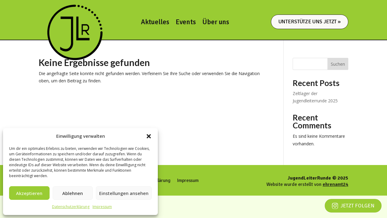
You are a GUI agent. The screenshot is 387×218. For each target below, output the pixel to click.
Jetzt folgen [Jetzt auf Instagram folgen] (353, 205)
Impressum (102, 206)
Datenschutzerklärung (70, 206)
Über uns (215, 23)
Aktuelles (155, 23)
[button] (149, 136)
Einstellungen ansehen (123, 193)
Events (186, 23)
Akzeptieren (29, 193)
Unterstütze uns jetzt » (309, 21)
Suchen (338, 64)
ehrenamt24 (335, 184)
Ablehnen (72, 193)
